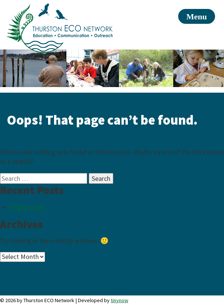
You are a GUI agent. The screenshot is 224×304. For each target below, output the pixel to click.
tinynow (119, 300)
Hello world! (27, 207)
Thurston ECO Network (60, 28)
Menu (196, 16)
